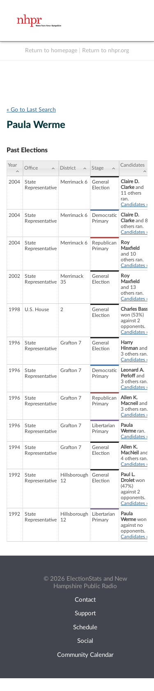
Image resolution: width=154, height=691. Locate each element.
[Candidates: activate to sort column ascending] (134, 168)
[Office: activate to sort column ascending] (41, 168)
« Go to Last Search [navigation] (31, 110)
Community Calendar (85, 655)
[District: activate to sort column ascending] (74, 168)
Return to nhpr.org (105, 51)
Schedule (85, 627)
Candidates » (134, 204)
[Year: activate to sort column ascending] (15, 168)
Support (85, 613)
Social (85, 641)
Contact (85, 600)
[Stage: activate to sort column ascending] (104, 168)
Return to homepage (51, 51)
